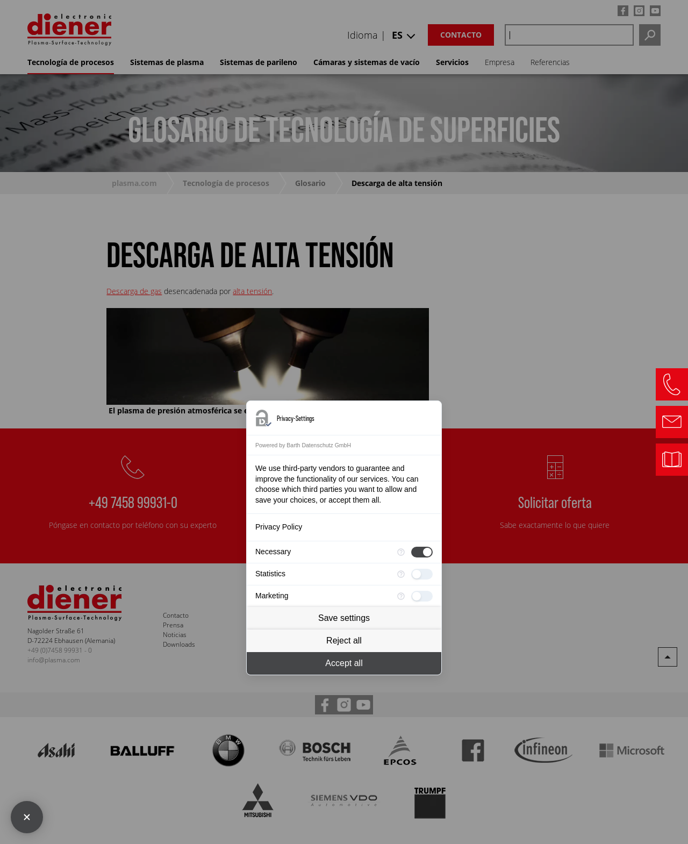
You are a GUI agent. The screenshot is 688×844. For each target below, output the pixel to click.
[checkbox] (422, 552)
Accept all (343, 663)
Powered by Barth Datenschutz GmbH (303, 445)
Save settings (344, 618)
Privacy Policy (278, 527)
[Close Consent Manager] (27, 817)
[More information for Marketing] (401, 596)
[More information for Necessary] (401, 552)
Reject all (344, 640)
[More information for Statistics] (401, 574)
